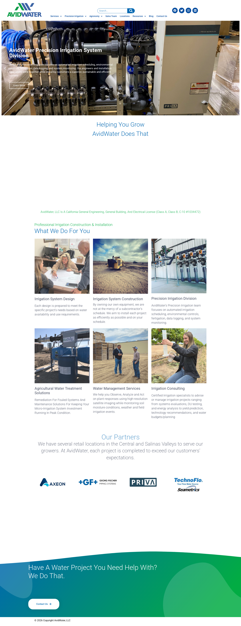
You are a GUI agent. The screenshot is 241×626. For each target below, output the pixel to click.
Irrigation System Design (55, 299)
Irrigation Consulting (168, 389)
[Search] (131, 10)
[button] (5, 68)
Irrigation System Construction (118, 299)
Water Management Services (116, 389)
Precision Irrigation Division (173, 299)
